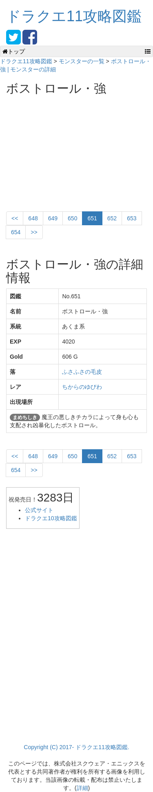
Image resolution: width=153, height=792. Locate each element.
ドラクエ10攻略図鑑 (51, 518)
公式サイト (39, 510)
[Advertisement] (67, 150)
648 (33, 218)
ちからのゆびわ (82, 387)
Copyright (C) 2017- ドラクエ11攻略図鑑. (76, 747)
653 (131, 218)
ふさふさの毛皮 (82, 371)
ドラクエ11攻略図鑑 (74, 16)
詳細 (82, 788)
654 (15, 232)
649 (53, 218)
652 (112, 218)
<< (14, 218)
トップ (13, 51)
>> (34, 232)
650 (72, 218)
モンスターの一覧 (81, 61)
